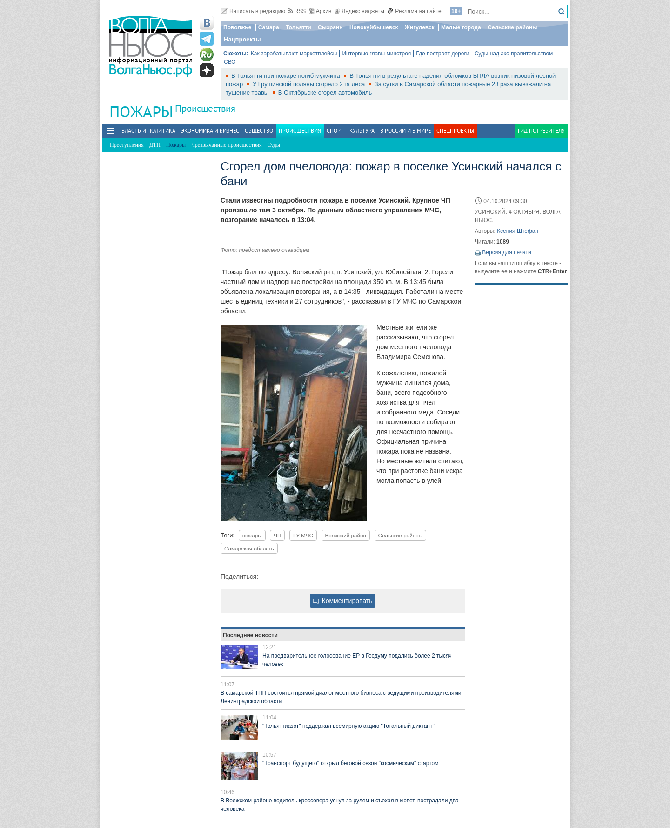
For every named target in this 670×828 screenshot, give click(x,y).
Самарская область (249, 548)
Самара (268, 27)
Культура (362, 130)
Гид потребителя (541, 130)
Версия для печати (506, 252)
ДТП (155, 145)
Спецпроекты (455, 130)
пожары (252, 535)
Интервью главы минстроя (376, 53)
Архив (320, 11)
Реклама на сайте (414, 11)
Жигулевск (420, 27)
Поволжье (237, 27)
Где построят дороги (442, 53)
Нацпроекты (242, 39)
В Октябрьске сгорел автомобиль (325, 92)
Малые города (461, 27)
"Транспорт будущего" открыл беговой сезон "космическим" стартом (350, 763)
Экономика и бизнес (210, 130)
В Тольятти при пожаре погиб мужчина (286, 75)
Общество (259, 130)
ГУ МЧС (303, 535)
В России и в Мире (405, 130)
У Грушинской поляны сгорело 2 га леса (310, 84)
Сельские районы (512, 27)
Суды (274, 145)
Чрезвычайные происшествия (226, 145)
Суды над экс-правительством (514, 53)
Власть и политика (148, 130)
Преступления (127, 145)
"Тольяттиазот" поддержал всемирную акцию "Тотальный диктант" (348, 726)
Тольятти (298, 27)
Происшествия (205, 108)
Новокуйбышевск (373, 27)
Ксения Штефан (517, 231)
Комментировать (343, 600)
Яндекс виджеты (359, 11)
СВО (230, 62)
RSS (297, 11)
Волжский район (345, 535)
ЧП (277, 535)
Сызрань (330, 27)
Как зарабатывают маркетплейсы (294, 53)
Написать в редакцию (253, 11)
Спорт (335, 130)
